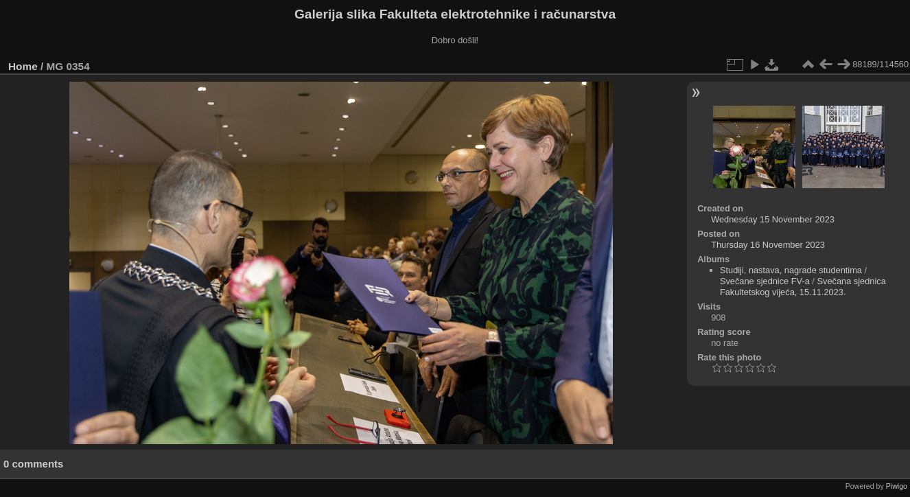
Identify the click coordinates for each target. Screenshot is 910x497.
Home (23, 66)
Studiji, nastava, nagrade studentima (791, 270)
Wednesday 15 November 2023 (773, 219)
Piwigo (896, 486)
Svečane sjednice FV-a (765, 281)
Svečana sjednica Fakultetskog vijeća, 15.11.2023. (803, 286)
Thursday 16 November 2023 (768, 245)
